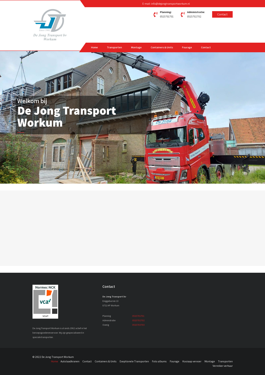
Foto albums (159, 361)
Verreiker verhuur (223, 366)
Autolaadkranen (70, 361)
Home (94, 47)
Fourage (187, 47)
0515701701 (166, 16)
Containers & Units (162, 47)
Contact (222, 14)
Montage (136, 47)
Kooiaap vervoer (191, 361)
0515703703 (138, 324)
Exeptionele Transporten (134, 361)
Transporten (114, 47)
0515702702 (194, 16)
